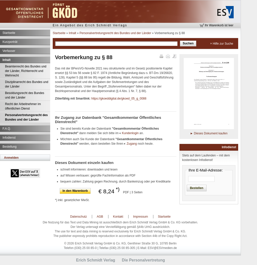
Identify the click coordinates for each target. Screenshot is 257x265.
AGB (100, 216)
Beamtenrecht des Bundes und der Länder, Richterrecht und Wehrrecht (25, 71)
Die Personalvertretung (143, 260)
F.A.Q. (7, 128)
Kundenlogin (130, 133)
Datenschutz (78, 216)
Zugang (131, 143)
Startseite (9, 33)
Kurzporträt (10, 42)
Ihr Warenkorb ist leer (219, 25)
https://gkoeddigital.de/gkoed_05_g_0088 (119, 98)
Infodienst (9, 137)
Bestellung (10, 146)
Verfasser (9, 51)
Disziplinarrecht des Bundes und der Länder (26, 84)
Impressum (140, 216)
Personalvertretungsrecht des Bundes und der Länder (26, 117)
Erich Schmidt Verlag (95, 260)
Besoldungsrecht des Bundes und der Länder (24, 95)
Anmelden (11, 157)
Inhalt (7, 60)
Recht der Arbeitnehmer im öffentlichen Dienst (23, 106)
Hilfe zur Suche (223, 43)
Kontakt (118, 216)
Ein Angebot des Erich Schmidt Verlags (90, 25)
